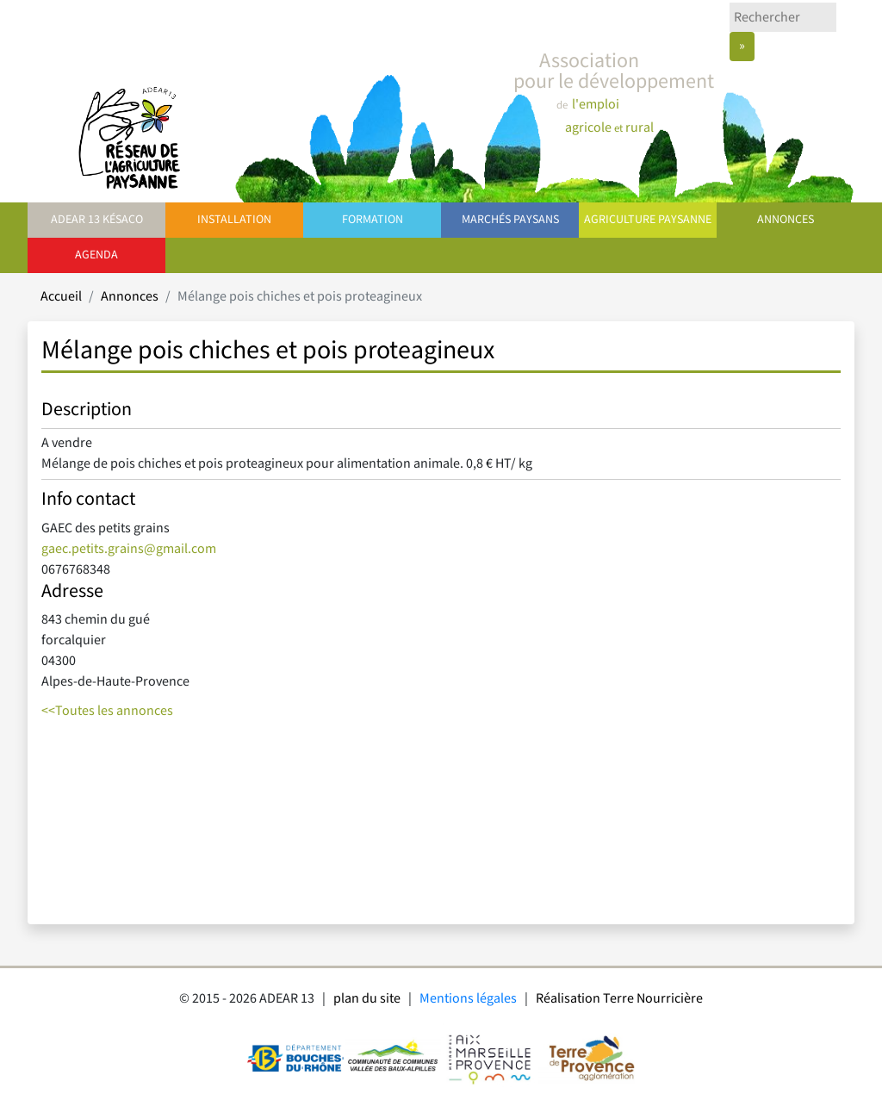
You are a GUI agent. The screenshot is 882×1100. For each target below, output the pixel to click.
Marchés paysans (510, 219)
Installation (234, 219)
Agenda (96, 255)
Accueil (61, 297)
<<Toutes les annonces (107, 711)
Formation (372, 219)
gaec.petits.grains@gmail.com (128, 549)
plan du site (367, 999)
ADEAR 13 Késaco (97, 219)
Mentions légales (468, 999)
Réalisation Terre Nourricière (619, 999)
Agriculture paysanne (647, 219)
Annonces (785, 219)
